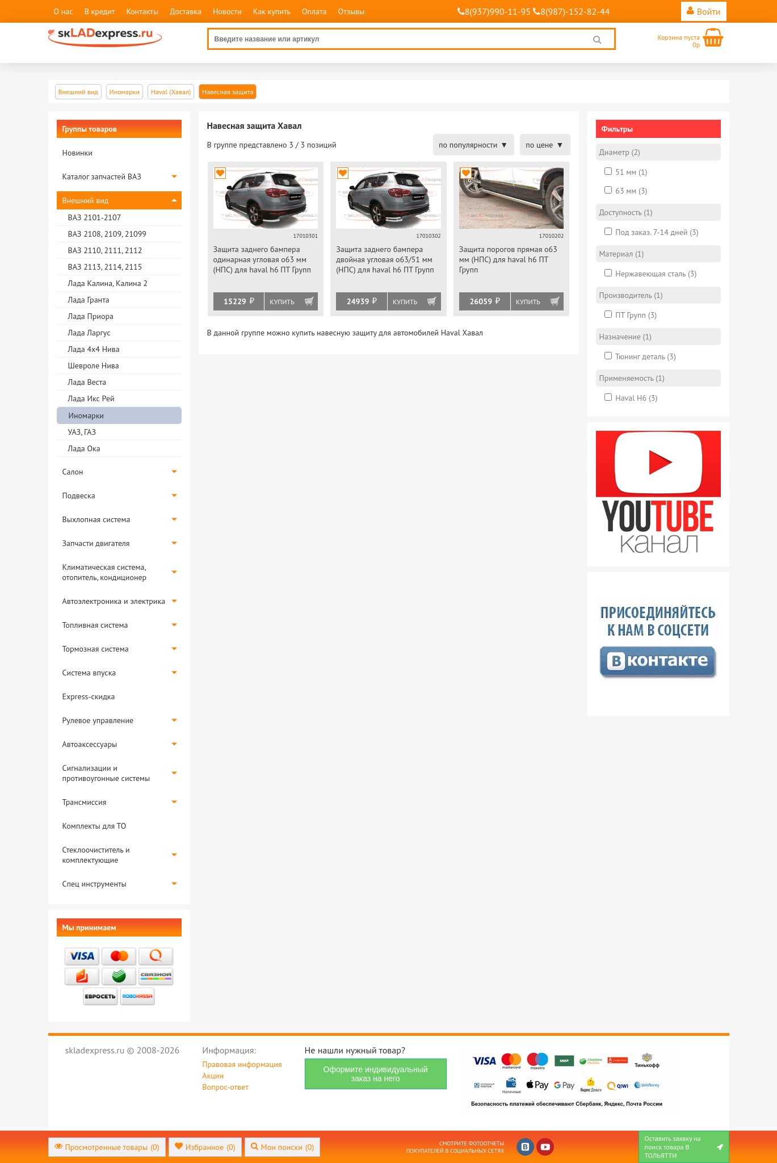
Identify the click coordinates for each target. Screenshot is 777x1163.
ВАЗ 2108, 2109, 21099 (107, 234)
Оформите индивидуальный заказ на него (376, 1074)
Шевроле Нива (93, 365)
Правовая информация (242, 1064)
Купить (282, 301)
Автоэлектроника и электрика (114, 601)
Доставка (185, 11)
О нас (63, 11)
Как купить (272, 11)
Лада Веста (87, 382)
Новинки (77, 153)
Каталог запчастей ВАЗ (101, 176)
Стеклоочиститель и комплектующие (96, 855)
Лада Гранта (89, 300)
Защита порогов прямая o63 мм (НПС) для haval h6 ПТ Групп (508, 259)
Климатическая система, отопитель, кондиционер (104, 572)
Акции (213, 1075)
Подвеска (78, 495)
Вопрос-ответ (225, 1087)
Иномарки (86, 415)
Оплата (314, 11)
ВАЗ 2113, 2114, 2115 (105, 267)
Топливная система (95, 625)
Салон (72, 472)
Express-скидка (88, 696)
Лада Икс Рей (91, 398)
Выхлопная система (96, 519)
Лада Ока (84, 448)
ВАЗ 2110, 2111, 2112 (105, 250)
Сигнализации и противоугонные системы (106, 773)
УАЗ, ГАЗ (82, 432)
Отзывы (351, 11)
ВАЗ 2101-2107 (94, 217)
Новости (227, 11)
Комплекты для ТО (94, 826)
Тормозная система (95, 649)
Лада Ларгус (89, 333)
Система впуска (89, 672)
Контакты (142, 11)
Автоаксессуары (89, 744)
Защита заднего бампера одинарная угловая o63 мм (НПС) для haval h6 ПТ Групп (262, 259)
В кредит (100, 11)
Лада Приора (91, 316)
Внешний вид (85, 200)
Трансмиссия (84, 802)
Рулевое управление (98, 720)
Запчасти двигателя (96, 543)
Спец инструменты (94, 884)
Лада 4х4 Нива (94, 349)
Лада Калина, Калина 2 (108, 283)
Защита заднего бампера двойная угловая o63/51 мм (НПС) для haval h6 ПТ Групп (385, 259)
